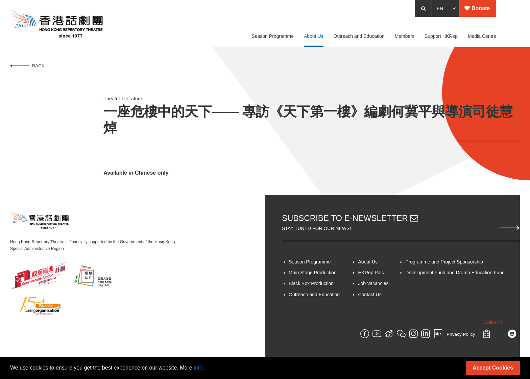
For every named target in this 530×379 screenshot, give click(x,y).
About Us (368, 261)
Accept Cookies (493, 368)
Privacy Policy (461, 334)
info (198, 368)
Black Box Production (311, 283)
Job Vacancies (373, 283)
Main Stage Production (313, 272)
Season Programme (310, 261)
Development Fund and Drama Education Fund (454, 272)
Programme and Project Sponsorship (444, 261)
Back (27, 65)
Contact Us (369, 294)
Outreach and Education (314, 294)
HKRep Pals (371, 272)
